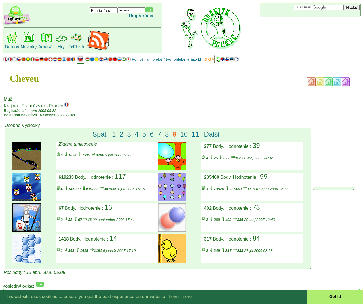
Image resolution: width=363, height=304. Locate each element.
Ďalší (212, 134)
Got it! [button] (335, 296)
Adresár (46, 46)
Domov (12, 46)
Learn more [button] (180, 296)
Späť (99, 134)
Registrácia (141, 15)
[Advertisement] (294, 26)
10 (184, 134)
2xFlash (76, 46)
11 (195, 134)
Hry (61, 46)
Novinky (29, 46)
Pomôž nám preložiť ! (166, 59)
